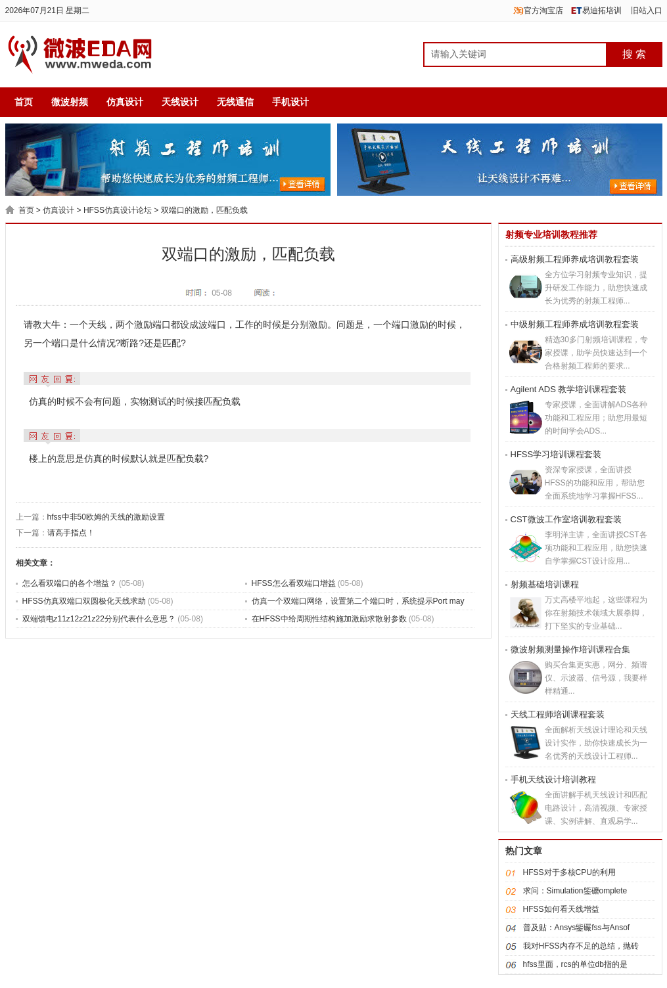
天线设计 (180, 102)
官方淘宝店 (543, 10)
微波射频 (69, 102)
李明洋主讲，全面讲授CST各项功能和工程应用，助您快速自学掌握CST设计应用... (596, 548)
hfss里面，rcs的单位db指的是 (575, 964)
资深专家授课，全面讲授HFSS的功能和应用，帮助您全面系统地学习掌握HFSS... (595, 483)
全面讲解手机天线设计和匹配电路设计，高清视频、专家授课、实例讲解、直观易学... (596, 808)
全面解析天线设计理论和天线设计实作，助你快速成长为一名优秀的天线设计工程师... (596, 743)
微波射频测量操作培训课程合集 (570, 649)
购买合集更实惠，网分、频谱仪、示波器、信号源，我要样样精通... (596, 678)
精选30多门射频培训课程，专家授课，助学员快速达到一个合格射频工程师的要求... (596, 352)
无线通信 (235, 102)
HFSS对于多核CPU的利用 (569, 872)
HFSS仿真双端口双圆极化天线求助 (85, 601)
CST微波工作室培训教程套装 (566, 519)
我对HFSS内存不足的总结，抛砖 (581, 946)
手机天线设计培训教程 (553, 779)
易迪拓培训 (602, 10)
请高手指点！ (71, 532)
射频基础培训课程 (545, 584)
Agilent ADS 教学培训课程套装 (569, 389)
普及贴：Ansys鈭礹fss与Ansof (576, 927)
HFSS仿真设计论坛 (117, 210)
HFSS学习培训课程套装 (556, 454)
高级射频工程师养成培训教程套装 (575, 259)
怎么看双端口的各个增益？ (70, 583)
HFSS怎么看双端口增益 (295, 583)
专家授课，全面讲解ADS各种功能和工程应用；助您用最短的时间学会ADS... (596, 418)
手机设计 (290, 102)
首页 (23, 102)
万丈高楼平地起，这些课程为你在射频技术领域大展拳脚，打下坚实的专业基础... (596, 613)
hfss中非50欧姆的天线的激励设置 (106, 517)
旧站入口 (646, 10)
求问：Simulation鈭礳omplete (575, 890)
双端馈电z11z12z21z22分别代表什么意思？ (100, 618)
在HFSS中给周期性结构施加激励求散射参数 (330, 618)
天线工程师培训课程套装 (558, 714)
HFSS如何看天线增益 (561, 909)
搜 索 (634, 54)
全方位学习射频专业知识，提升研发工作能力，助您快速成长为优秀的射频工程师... (596, 287)
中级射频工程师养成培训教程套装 (575, 324)
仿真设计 (124, 102)
